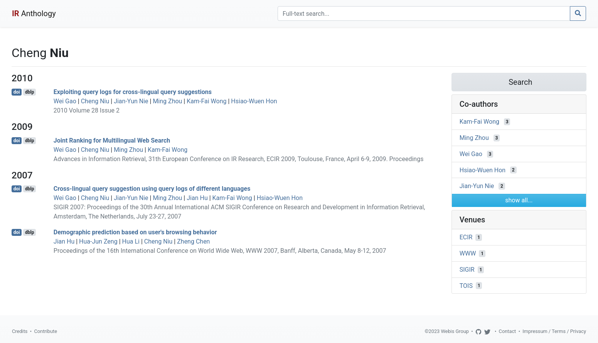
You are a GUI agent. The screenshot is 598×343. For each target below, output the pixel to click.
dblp (29, 92)
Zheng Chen (193, 241)
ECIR (466, 237)
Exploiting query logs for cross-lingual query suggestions (133, 92)
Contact (507, 331)
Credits (19, 331)
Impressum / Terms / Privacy (554, 331)
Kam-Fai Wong (206, 101)
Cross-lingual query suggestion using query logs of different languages (152, 188)
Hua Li (131, 241)
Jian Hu (197, 198)
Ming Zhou (167, 101)
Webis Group (455, 331)
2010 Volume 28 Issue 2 (87, 110)
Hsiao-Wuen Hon (254, 101)
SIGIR (467, 269)
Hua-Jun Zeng (98, 241)
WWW (468, 253)
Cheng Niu (95, 101)
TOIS (466, 285)
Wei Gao (65, 101)
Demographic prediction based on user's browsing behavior (135, 232)
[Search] (424, 13)
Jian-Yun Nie (131, 101)
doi (16, 92)
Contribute (45, 331)
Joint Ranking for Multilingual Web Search (112, 140)
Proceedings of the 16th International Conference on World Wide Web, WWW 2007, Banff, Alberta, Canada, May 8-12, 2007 (220, 250)
